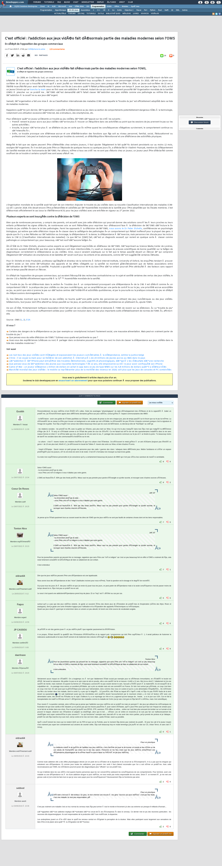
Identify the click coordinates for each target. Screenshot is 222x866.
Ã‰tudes (111, 2)
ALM (54, 7)
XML (177, 10)
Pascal (138, 10)
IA (48, 7)
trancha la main (38, 89)
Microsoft (62, 7)
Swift (166, 10)
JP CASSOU (20, 630)
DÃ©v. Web (79, 7)
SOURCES (145, 14)
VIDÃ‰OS (155, 14)
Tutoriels (49, 2)
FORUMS (71, 14)
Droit (122, 2)
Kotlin (119, 10)
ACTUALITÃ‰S (60, 14)
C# (104, 10)
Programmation (98, 7)
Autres (184, 10)
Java (70, 7)
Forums (37, 2)
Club (130, 2)
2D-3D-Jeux (73, 10)
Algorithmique (60, 10)
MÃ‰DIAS (126, 14)
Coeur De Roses (20, 489)
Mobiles (125, 7)
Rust (160, 10)
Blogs (67, 2)
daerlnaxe (20, 655)
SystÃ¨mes (135, 7)
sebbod (20, 788)
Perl (145, 10)
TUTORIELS (91, 14)
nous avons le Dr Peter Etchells (125, 228)
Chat (75, 2)
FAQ (59, 2)
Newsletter (87, 2)
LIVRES (136, 14)
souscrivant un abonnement (73, 380)
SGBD (109, 7)
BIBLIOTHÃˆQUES (113, 14)
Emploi (100, 2)
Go (113, 10)
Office (116, 7)
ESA (28, 320)
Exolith (20, 411)
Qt (172, 10)
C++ (98, 10)
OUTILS (101, 14)
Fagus (20, 604)
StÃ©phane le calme (36, 49)
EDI (88, 7)
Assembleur (85, 10)
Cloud (42, 7)
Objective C (129, 10)
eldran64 (20, 576)
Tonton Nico (20, 528)
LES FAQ (81, 14)
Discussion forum (200, 122)
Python (152, 10)
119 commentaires (57, 49)
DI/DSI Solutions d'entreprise (25, 7)
